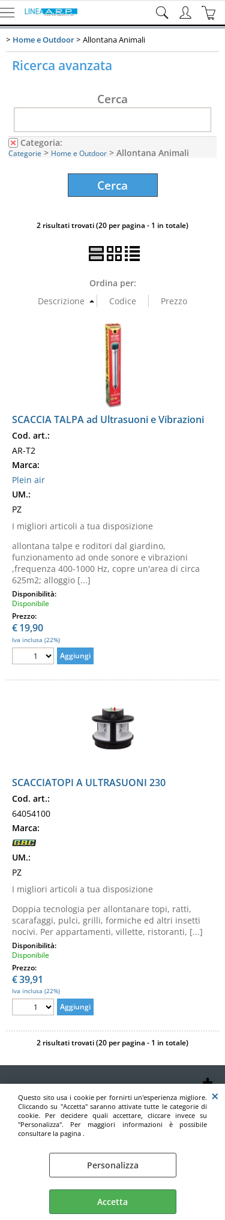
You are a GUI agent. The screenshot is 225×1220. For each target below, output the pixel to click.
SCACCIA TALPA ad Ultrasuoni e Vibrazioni (108, 419)
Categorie (24, 153)
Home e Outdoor (79, 153)
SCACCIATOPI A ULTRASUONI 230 (89, 782)
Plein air (28, 479)
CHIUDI (215, 1096)
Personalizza (113, 1165)
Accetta (112, 1201)
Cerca (112, 98)
